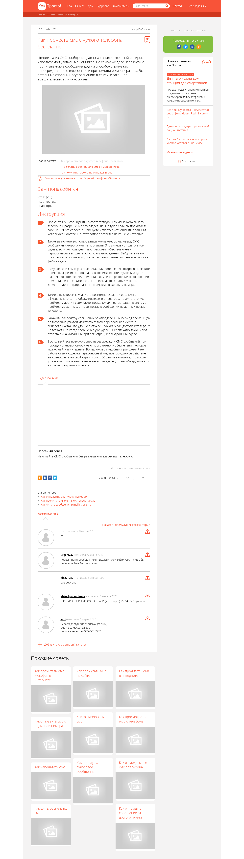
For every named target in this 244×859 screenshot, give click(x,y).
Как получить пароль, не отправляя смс (86, 172)
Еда (69, 6)
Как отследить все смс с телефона (133, 764)
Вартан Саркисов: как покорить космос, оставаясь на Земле (187, 141)
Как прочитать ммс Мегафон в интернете (49, 675)
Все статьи (188, 161)
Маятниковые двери (180, 152)
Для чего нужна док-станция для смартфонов (187, 80)
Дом (90, 6)
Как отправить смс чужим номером (64, 496)
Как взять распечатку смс (50, 810)
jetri (63, 619)
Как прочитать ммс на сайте (91, 673)
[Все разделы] (197, 6)
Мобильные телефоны (68, 14)
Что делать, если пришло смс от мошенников (90, 167)
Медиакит (176, 30)
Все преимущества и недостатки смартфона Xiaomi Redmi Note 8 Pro (188, 113)
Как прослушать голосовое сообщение (89, 767)
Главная (41, 14)
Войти (177, 6)
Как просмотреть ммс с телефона (132, 719)
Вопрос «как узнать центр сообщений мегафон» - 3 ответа (82, 178)
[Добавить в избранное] (147, 39)
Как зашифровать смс (90, 719)
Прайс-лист (188, 30)
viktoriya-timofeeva (73, 596)
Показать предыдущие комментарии (126, 525)
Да (127, 477)
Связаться (200, 30)
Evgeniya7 (67, 555)
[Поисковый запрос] (151, 5)
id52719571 (68, 578)
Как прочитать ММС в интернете (134, 673)
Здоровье (103, 6)
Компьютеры (120, 6)
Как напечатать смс (49, 767)
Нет (144, 477)
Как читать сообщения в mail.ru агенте (66, 504)
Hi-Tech (80, 6)
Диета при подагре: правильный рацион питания (188, 128)
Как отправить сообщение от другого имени (130, 813)
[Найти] (166, 5)
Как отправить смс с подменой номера (50, 723)
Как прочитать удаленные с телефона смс (68, 500)
